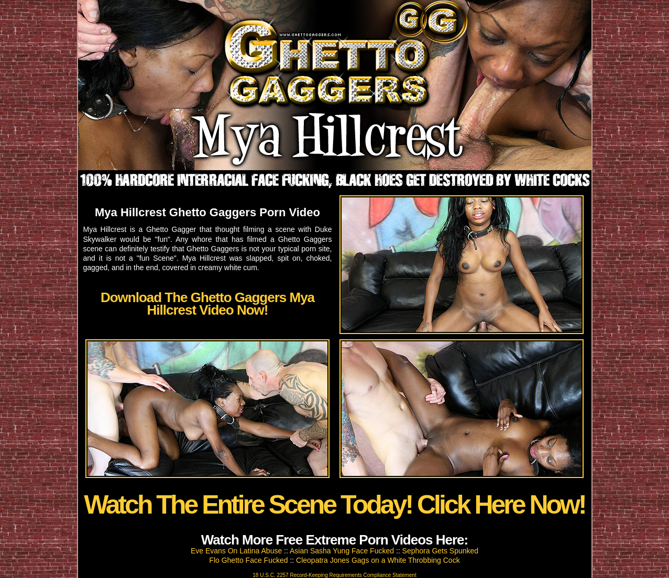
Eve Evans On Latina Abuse (236, 551)
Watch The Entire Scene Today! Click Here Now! (334, 504)
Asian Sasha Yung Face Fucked (342, 551)
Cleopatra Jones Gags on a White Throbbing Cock (378, 560)
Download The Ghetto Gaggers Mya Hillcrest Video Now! (207, 304)
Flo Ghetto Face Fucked (248, 560)
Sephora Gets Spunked (440, 551)
